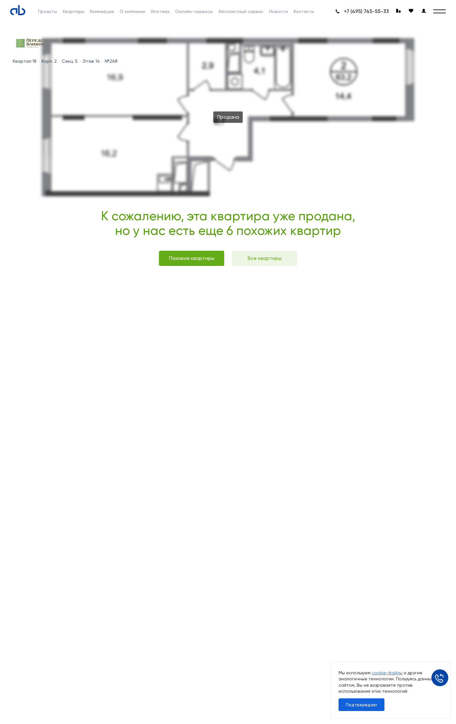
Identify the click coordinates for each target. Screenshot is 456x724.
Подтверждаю (361, 704)
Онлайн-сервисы (194, 11)
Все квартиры (265, 258)
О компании (132, 11)
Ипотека (160, 11)
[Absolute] (17, 10)
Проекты (47, 11)
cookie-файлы (387, 672)
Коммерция (102, 11)
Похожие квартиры (191, 258)
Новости (278, 11)
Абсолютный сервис (240, 11)
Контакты (304, 11)
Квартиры (73, 11)
